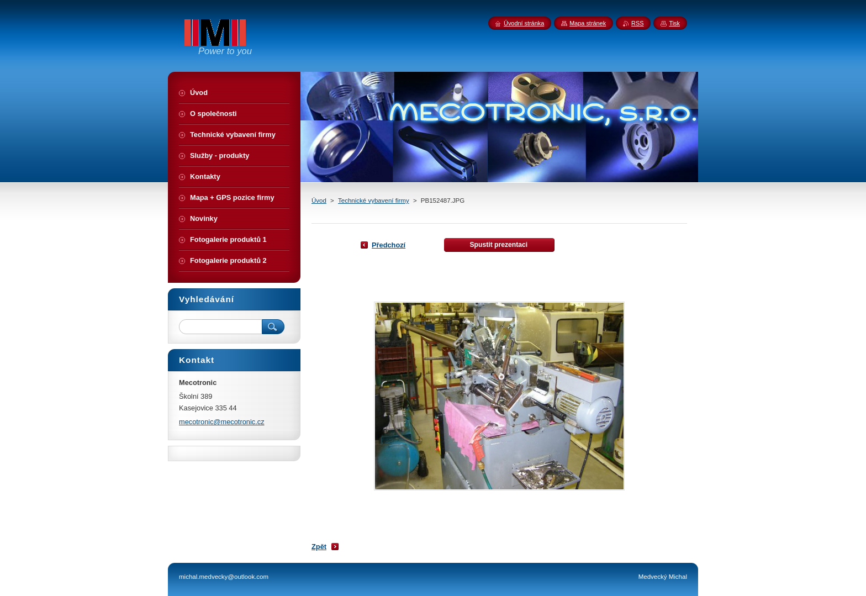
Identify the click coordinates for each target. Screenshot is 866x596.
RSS (637, 23)
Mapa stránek (587, 23)
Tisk (674, 23)
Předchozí (388, 245)
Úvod (318, 200)
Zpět (318, 546)
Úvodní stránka (524, 23)
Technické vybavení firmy (373, 200)
